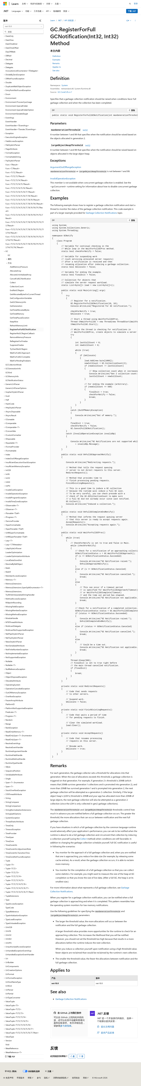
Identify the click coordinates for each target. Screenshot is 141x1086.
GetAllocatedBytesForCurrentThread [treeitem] (25, 294)
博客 (30, 1077)
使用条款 (76, 1077)
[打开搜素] (130, 3)
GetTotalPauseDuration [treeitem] (19, 317)
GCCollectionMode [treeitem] (13, 364)
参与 (39, 1077)
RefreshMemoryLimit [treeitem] (18, 325)
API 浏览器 (69, 20)
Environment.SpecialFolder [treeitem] (17, 106)
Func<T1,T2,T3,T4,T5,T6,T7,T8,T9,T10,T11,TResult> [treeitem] (24, 209)
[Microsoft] (5, 3)
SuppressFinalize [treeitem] (17, 345)
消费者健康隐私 (60, 1077)
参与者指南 (65, 1025)
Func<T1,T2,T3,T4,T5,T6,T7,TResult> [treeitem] (20, 192)
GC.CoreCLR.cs (64, 92)
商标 (85, 1077)
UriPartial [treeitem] (9, 993)
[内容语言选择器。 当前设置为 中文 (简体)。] (10, 1071)
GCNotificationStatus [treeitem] (14, 380)
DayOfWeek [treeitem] (10, 51)
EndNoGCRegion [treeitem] (17, 290)
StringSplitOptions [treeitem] (13, 813)
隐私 (46, 1077)
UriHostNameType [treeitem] (13, 982)
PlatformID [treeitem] (10, 704)
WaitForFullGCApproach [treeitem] (20, 353)
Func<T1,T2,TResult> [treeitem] (14, 172)
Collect (83, 838)
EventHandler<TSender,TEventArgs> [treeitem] (21, 129)
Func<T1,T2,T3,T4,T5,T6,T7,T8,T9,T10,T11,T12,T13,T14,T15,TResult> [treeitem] (25, 238)
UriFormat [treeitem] (10, 974)
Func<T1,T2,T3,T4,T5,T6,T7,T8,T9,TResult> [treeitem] (23, 199)
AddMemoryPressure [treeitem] (19, 266)
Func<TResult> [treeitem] (12, 164)
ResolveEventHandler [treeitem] (14, 747)
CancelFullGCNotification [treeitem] (20, 278)
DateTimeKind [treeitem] (11, 44)
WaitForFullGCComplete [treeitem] (20, 357)
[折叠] (40, 20)
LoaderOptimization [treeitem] (14, 552)
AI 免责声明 (8, 1077)
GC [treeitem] (9, 255)
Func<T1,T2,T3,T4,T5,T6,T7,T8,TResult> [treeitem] (22, 196)
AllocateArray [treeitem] (15, 270)
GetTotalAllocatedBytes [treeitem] (19, 310)
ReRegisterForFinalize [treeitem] (19, 341)
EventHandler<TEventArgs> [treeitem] (17, 125)
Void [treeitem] (7, 1044)
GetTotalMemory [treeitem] (17, 313)
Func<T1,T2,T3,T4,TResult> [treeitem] (17, 180)
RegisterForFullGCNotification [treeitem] (23, 329)
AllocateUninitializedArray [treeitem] (20, 274)
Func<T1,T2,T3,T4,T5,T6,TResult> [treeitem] (19, 188)
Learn (52, 20)
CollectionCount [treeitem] (17, 286)
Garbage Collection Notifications (101, 212)
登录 (136, 3)
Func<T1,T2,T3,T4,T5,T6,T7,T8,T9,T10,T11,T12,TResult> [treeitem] (24, 216)
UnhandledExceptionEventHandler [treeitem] (20, 954)
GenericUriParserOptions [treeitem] (16, 388)
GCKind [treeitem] (9, 372)
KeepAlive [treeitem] (14, 321)
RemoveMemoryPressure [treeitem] (20, 337)
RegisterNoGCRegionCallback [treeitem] (22, 333)
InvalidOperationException (62, 178)
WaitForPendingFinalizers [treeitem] (20, 360)
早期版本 (20, 1077)
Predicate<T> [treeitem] (11, 712)
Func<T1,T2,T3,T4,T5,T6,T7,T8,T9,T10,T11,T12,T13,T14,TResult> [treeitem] (25, 231)
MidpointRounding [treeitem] (13, 602)
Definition (56, 56)
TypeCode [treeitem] (10, 907)
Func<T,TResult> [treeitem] (13, 168)
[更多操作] (135, 20)
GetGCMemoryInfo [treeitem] (18, 302)
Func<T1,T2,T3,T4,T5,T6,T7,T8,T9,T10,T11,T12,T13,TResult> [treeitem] (25, 224)
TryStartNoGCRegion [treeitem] (18, 349)
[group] (94, 115)
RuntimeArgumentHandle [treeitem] (16, 751)
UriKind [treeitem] (9, 985)
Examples (56, 59)
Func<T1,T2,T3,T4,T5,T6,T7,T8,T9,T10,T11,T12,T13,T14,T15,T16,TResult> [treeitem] (25, 246)
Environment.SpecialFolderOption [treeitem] (20, 110)
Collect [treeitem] (13, 282)
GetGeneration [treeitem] (16, 306)
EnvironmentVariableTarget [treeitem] (17, 113)
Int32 (85, 130)
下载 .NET (132, 11)
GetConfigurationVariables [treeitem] (21, 298)
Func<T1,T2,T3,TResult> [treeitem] (15, 176)
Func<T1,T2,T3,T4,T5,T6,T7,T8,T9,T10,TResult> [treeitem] (25, 203)
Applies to (56, 67)
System (65, 85)
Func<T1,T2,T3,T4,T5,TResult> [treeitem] (18, 184)
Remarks (56, 63)
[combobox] (23, 26)
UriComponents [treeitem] (12, 966)
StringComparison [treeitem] (13, 806)
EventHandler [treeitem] (11, 121)
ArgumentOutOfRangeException (65, 167)
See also (55, 70)
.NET (60, 20)
